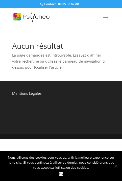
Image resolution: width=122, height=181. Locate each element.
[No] (115, 166)
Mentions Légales (27, 93)
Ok (61, 174)
